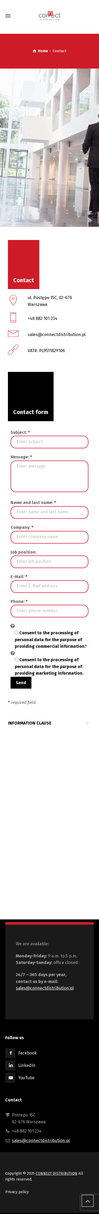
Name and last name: (33, 502)
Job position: (23, 552)
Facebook (27, 1052)
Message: (21, 456)
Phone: (19, 601)
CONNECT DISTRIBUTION (56, 1173)
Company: (22, 527)
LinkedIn (26, 1065)
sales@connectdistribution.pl (45, 988)
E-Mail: (19, 576)
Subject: (20, 432)
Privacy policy (17, 1192)
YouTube (26, 1077)
